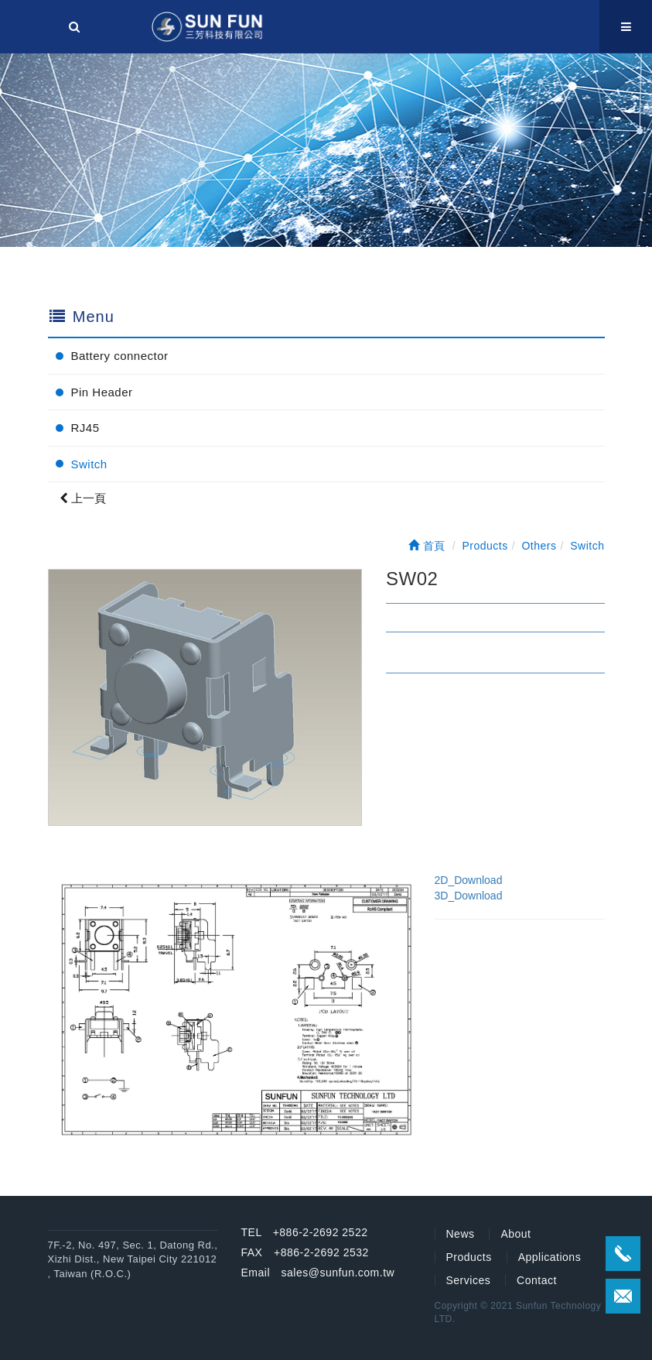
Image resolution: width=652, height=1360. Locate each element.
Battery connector (120, 355)
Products (469, 1257)
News (460, 1234)
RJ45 (85, 427)
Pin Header (102, 392)
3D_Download (469, 895)
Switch (89, 464)
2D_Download (469, 880)
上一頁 (83, 498)
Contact (537, 1280)
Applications (550, 1257)
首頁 (426, 546)
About (515, 1234)
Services (468, 1280)
